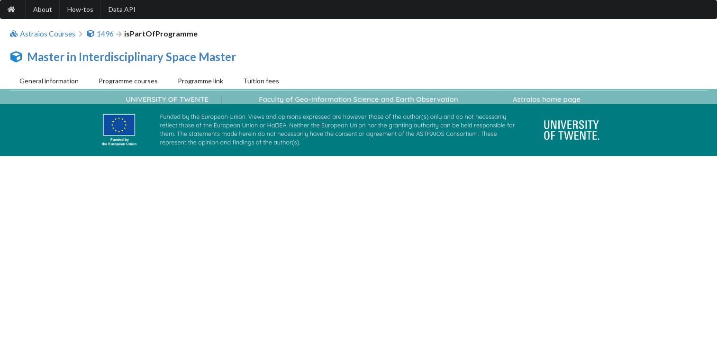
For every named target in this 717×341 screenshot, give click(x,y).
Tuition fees (261, 81)
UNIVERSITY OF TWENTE (167, 99)
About (42, 9)
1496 (100, 33)
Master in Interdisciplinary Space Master (131, 56)
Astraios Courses (42, 33)
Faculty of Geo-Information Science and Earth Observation (358, 99)
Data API (122, 9)
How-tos (80, 9)
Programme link (200, 81)
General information (49, 81)
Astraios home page (547, 99)
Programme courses (128, 81)
